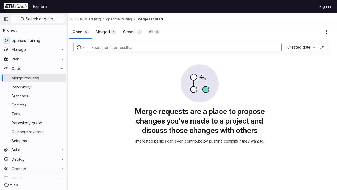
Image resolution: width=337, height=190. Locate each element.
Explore (40, 6)
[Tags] (33, 114)
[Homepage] (16, 6)
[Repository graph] (33, 122)
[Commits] (33, 105)
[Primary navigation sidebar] (6, 19)
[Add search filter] (188, 47)
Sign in (325, 6)
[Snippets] (33, 140)
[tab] (85, 32)
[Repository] (33, 87)
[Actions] (326, 32)
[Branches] (33, 96)
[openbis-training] (33, 40)
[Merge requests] (33, 78)
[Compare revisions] (33, 131)
